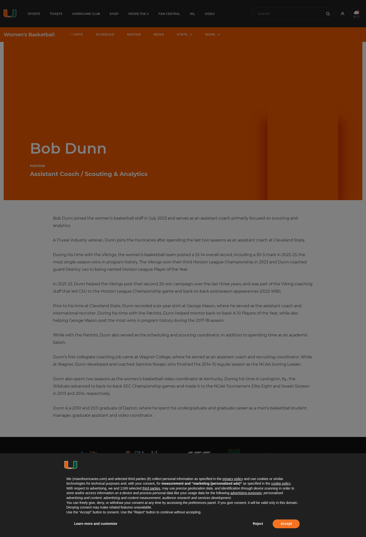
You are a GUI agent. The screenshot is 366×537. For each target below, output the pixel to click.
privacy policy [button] (232, 479)
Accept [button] (286, 524)
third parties (151, 488)
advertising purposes (246, 493)
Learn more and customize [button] (95, 524)
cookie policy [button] (280, 483)
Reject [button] (258, 524)
